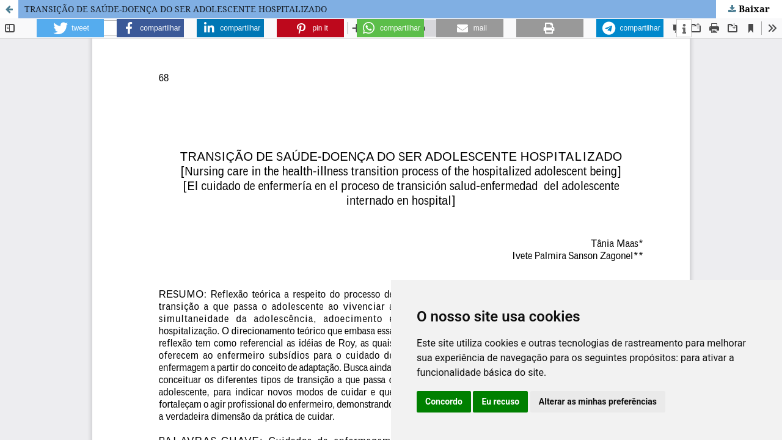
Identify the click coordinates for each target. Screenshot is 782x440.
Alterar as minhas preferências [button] (598, 401)
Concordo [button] (443, 401)
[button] (70, 28)
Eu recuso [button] (500, 401)
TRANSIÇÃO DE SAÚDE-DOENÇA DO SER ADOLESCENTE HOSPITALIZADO (175, 9)
